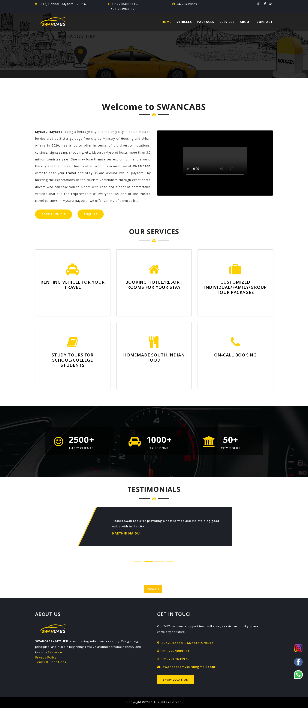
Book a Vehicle (54, 214)
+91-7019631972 (123, 9)
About (245, 22)
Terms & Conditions (50, 662)
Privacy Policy (45, 657)
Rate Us (153, 589)
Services (227, 22)
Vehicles (184, 22)
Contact (265, 22)
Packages (205, 22)
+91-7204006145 (123, 4)
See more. (55, 652)
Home (166, 22)
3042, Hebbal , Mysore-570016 (185, 643)
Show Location (175, 679)
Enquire (90, 214)
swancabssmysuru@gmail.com (186, 667)
